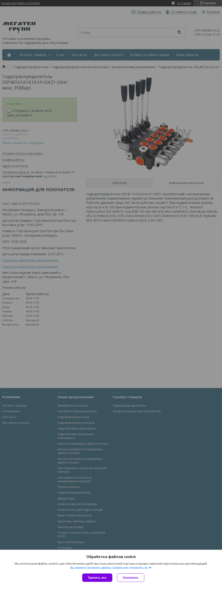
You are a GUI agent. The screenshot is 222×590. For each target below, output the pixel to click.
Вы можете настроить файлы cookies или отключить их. (109, 567)
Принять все (97, 577)
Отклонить (130, 577)
